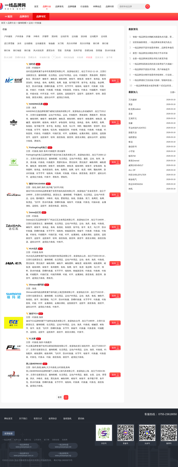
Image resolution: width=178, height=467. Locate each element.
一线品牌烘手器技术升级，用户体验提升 (151, 69)
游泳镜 (84, 36)
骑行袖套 (17, 50)
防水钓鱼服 (110, 50)
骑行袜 (7, 50)
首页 (36, 6)
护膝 (28, 36)
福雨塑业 (133, 137)
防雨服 (99, 50)
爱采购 (81, 418)
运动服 (75, 36)
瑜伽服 (52, 43)
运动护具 (65, 36)
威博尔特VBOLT (136, 165)
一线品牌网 (6, 440)
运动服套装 (40, 43)
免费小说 (27, 440)
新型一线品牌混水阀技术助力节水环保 (150, 53)
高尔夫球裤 (72, 43)
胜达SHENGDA (136, 184)
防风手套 (78, 50)
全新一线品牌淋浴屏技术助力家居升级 (150, 58)
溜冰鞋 (55, 36)
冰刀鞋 (61, 43)
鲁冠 (131, 142)
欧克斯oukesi (135, 109)
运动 (31, 23)
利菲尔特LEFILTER (137, 175)
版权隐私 (67, 418)
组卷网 (64, 440)
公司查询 (37, 440)
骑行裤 (96, 43)
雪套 (60, 50)
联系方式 (38, 418)
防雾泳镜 (89, 50)
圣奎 (131, 114)
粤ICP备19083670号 (63, 460)
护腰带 (45, 36)
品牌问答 (110, 6)
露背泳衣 (51, 50)
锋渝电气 (133, 179)
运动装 (104, 36)
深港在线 (55, 440)
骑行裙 (105, 43)
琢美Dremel (134, 160)
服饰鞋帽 (22, 23)
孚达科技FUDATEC (137, 128)
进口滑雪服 (9, 43)
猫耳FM (132, 156)
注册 (172, 92)
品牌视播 (72, 6)
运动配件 (94, 36)
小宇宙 (132, 151)
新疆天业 (133, 132)
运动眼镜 (28, 43)
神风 (131, 189)
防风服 (68, 50)
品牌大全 (47, 6)
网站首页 (8, 418)
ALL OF (132, 170)
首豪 (131, 123)
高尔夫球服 (85, 43)
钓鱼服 (38, 23)
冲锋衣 (36, 36)
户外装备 (19, 36)
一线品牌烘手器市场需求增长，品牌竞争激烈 (153, 47)
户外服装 (8, 36)
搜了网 (46, 440)
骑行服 (27, 50)
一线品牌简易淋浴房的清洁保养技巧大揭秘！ (153, 64)
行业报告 (85, 6)
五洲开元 (133, 118)
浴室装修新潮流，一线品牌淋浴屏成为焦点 (152, 42)
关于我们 (23, 418)
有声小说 (17, 440)
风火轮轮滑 (38, 50)
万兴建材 (133, 100)
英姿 (131, 104)
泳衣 (19, 43)
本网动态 (97, 6)
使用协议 (53, 418)
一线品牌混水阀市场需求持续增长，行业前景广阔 (155, 75)
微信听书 (133, 146)
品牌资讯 (59, 6)
